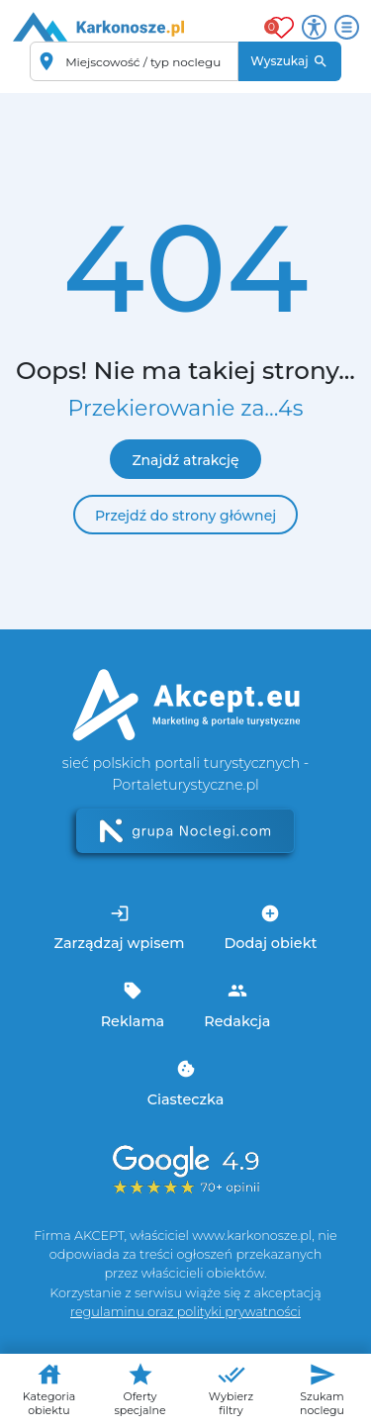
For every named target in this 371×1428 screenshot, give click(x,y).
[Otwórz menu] (346, 27)
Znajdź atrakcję (185, 460)
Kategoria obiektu (49, 1389)
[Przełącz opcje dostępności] (314, 27)
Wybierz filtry (231, 1389)
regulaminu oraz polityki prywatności (185, 1311)
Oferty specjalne (139, 1389)
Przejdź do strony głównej (185, 515)
